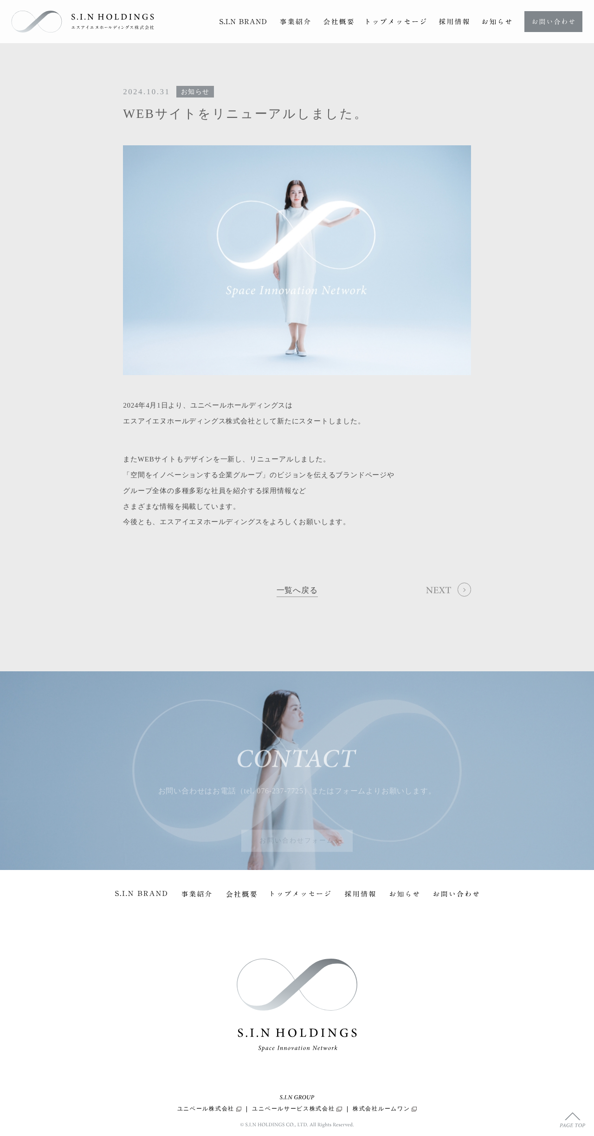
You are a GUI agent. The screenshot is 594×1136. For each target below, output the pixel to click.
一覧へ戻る (297, 591)
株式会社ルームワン (385, 1108)
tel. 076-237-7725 (273, 800)
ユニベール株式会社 (209, 1108)
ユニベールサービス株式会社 (297, 1108)
